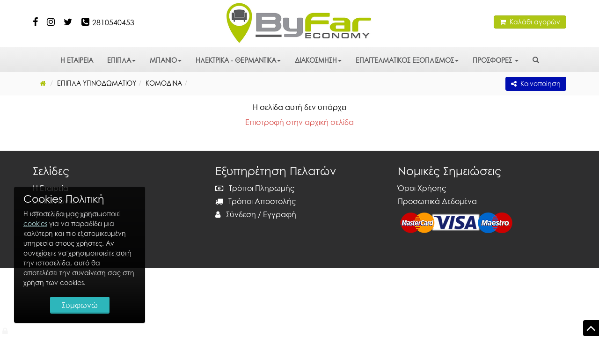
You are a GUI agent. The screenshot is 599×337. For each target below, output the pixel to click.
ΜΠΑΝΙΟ (166, 60)
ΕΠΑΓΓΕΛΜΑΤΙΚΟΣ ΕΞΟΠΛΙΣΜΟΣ (407, 60)
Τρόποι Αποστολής (255, 201)
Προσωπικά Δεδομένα (437, 201)
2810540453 (113, 22)
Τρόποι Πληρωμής (254, 188)
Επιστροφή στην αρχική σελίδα (299, 122)
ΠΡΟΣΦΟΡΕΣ (496, 60)
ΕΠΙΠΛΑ (121, 60)
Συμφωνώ (80, 305)
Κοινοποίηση (536, 84)
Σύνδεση (235, 214)
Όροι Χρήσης (422, 188)
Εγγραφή (279, 214)
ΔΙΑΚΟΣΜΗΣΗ (318, 60)
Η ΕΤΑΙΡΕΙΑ (76, 60)
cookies (35, 223)
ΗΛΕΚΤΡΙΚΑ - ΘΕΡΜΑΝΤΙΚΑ (238, 60)
